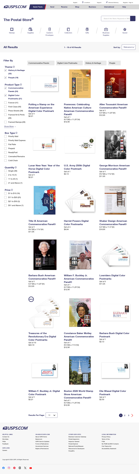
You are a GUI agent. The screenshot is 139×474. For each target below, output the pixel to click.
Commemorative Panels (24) (15, 89)
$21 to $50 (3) (14, 201)
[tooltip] (14, 67)
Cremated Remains (16, 156)
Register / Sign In (128, 2)
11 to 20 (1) (13, 179)
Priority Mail (13, 136)
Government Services (41, 446)
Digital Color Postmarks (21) (15, 97)
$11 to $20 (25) (14, 197)
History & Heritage (94, 63)
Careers (4, 450)
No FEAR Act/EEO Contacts (110, 444)
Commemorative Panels (39, 63)
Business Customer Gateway (77, 436)
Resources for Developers (76, 448)
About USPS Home (41, 436)
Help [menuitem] (124, 7)
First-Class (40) (14, 106)
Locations (87, 2)
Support (99, 2)
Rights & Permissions (42, 448)
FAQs (4, 441)
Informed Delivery (113, 2)
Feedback (5, 444)
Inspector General (74, 441)
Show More (9, 126)
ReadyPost (12, 152)
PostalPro (72, 451)
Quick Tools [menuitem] (38, 7)
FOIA (103, 441)
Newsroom (38, 439)
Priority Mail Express (17, 140)
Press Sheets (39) (15, 110)
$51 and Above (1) (15, 205)
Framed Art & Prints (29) (16, 116)
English (72, 2)
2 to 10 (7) (12, 175)
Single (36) (12, 171)
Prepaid (11, 148)
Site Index (5, 439)
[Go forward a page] (132, 415)
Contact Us (5, 436)
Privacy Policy (106, 436)
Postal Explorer (73, 444)
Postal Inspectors (74, 439)
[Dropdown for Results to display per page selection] (51, 415)
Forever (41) (13, 102)
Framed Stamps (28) (16, 122)
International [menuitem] (109, 7)
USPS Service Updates (42, 441)
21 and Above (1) (15, 183)
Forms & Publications (42, 444)
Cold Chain (13, 160)
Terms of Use (106, 439)
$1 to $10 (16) (14, 193)
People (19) (13, 77)
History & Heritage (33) (16, 72)
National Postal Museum (76, 446)
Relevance (128, 47)
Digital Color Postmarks (67, 63)
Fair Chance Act (106, 446)
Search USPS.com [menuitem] (134, 6)
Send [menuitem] (52, 7)
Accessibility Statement (109, 448)
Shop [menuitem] (77, 7)
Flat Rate (12, 144)
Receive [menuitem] (64, 7)
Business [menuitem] (92, 7)
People (112, 63)
